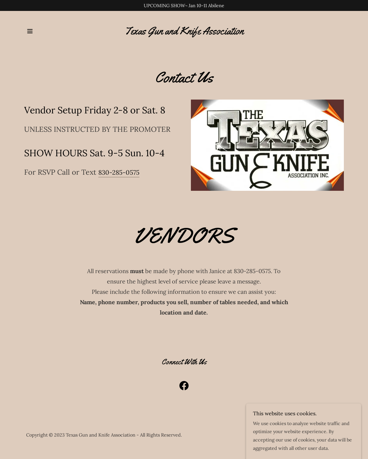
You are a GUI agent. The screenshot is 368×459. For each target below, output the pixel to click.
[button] (30, 31)
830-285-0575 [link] (118, 172)
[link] (184, 32)
